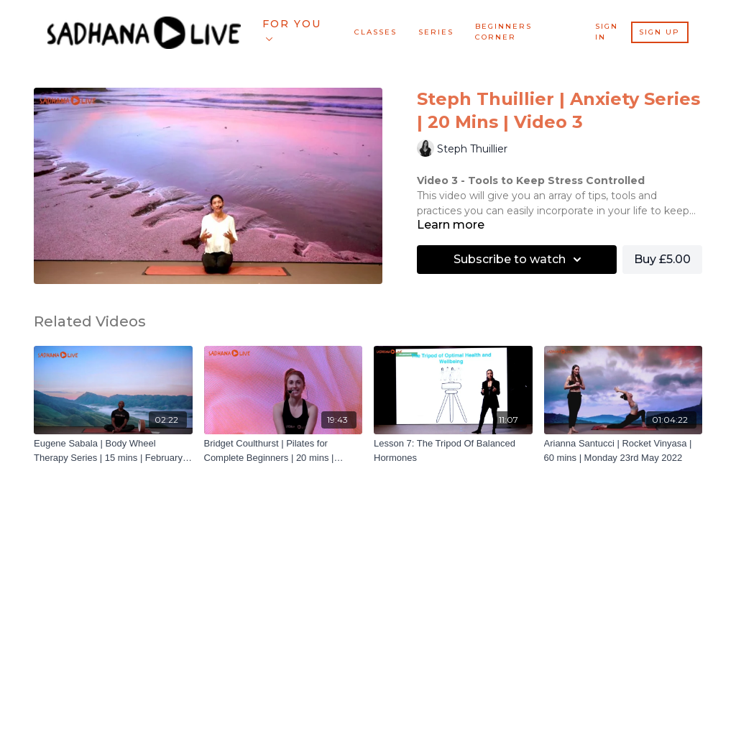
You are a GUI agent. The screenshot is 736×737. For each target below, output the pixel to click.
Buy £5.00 (662, 259)
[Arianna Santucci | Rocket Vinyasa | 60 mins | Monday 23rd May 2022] (623, 450)
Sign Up (659, 32)
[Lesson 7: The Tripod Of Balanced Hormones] (453, 450)
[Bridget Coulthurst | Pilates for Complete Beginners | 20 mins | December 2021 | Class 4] (283, 450)
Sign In (606, 32)
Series (436, 32)
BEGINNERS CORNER (503, 32)
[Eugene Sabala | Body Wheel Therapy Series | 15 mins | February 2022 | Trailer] (113, 450)
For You (291, 29)
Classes (375, 32)
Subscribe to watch (520, 259)
